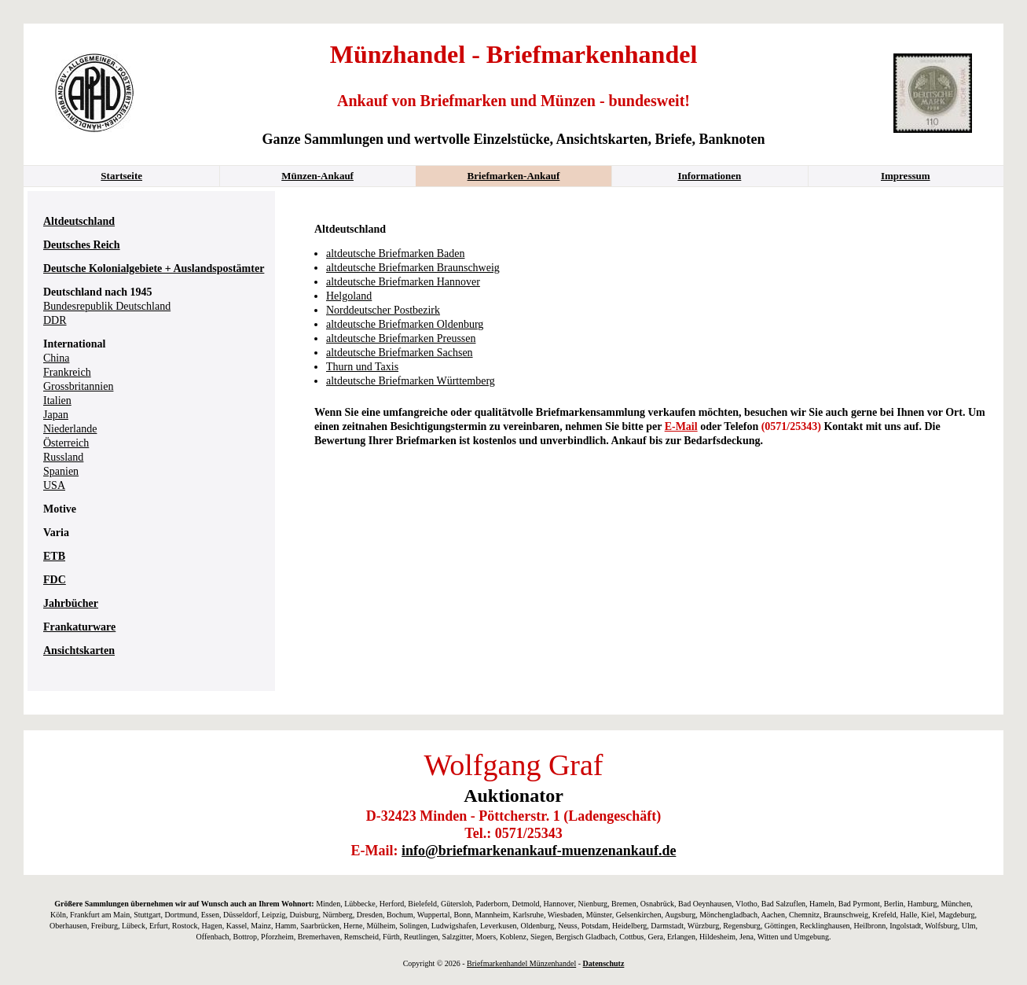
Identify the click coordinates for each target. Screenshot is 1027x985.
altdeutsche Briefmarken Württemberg (410, 381)
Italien (57, 400)
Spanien (61, 471)
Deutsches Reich (81, 245)
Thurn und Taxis (362, 367)
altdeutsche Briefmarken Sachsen (399, 352)
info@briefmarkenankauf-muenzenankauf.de (539, 850)
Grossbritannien (78, 386)
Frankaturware (79, 627)
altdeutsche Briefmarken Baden (395, 253)
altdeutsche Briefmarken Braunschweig (413, 268)
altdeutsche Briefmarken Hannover (403, 282)
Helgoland (349, 296)
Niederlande (70, 429)
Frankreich (67, 372)
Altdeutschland (79, 221)
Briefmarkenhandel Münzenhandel (521, 963)
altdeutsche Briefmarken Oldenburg (404, 324)
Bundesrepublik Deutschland (107, 306)
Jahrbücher (70, 603)
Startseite (121, 176)
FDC (54, 580)
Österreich (66, 443)
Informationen (709, 176)
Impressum (905, 176)
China (56, 358)
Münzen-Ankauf (317, 176)
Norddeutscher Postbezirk (383, 310)
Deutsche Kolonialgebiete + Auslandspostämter (153, 268)
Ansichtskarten (79, 650)
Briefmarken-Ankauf (514, 176)
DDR (55, 320)
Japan (55, 415)
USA (54, 485)
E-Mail (681, 426)
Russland (63, 457)
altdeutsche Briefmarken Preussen (401, 338)
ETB (54, 556)
